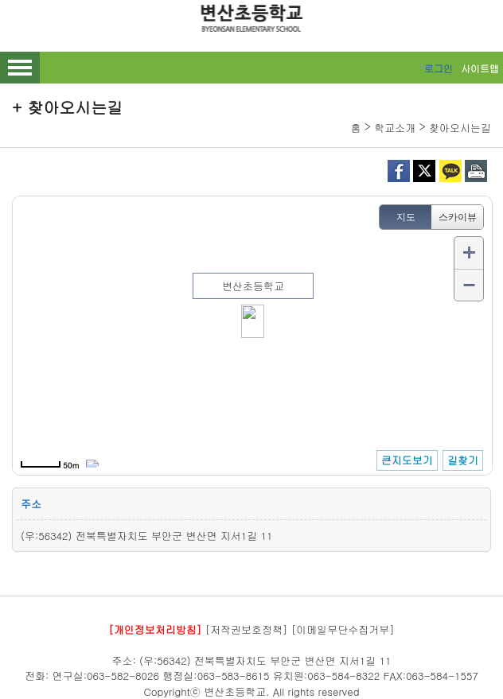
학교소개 (394, 127)
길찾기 (462, 460)
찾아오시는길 (460, 127)
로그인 (438, 68)
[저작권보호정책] (246, 629)
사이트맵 (480, 68)
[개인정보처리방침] (154, 629)
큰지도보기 (407, 460)
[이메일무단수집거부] (343, 629)
